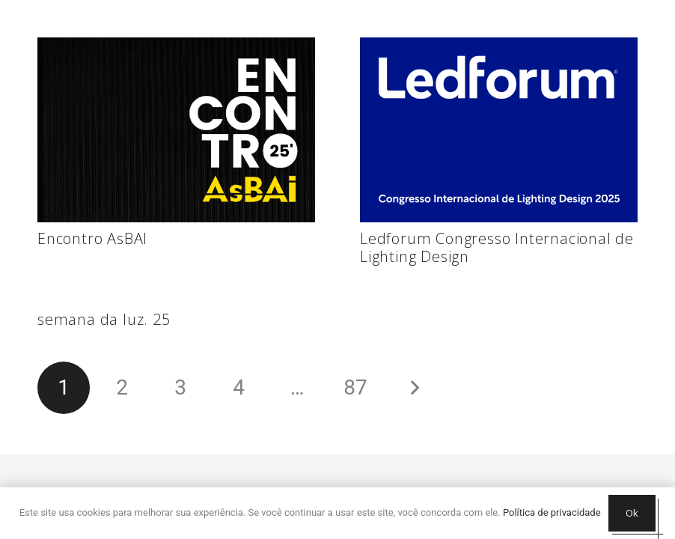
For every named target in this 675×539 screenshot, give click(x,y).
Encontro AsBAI (92, 238)
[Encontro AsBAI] (176, 129)
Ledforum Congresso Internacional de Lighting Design (497, 247)
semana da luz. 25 (104, 319)
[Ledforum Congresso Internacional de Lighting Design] (499, 129)
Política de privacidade (552, 512)
